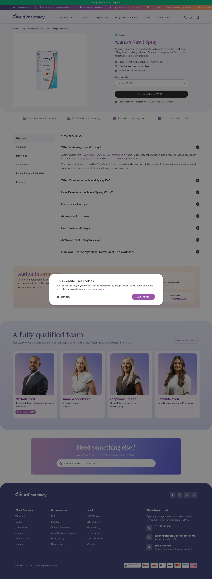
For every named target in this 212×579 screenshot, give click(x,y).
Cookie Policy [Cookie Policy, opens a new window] (97, 289)
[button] (64, 297)
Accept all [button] (143, 296)
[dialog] (106, 289)
